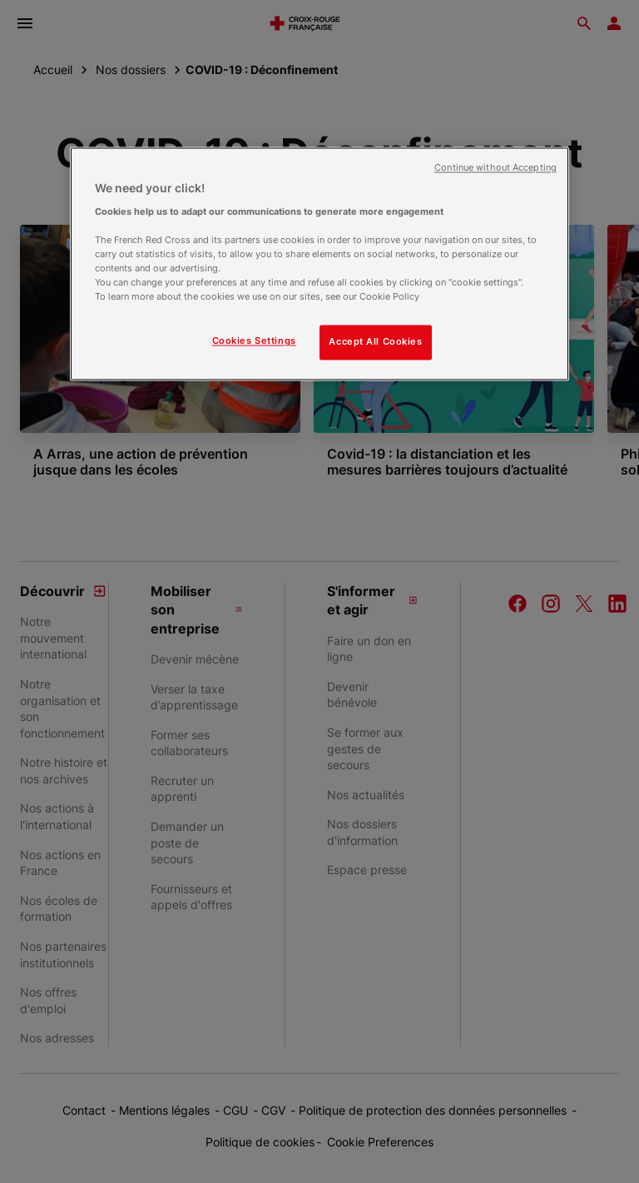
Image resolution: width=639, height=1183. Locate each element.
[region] (319, 264)
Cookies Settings (254, 341)
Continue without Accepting (495, 168)
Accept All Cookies (375, 342)
